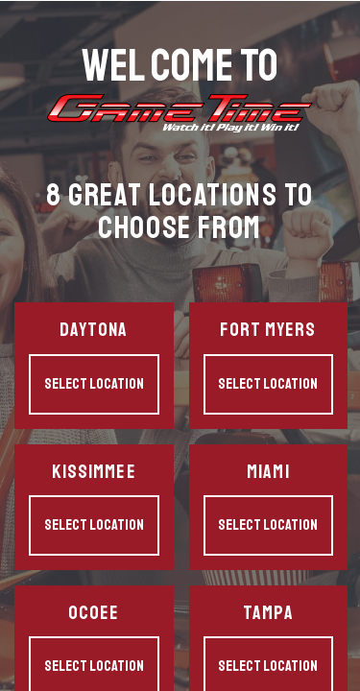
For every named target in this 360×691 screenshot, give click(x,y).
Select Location (94, 383)
